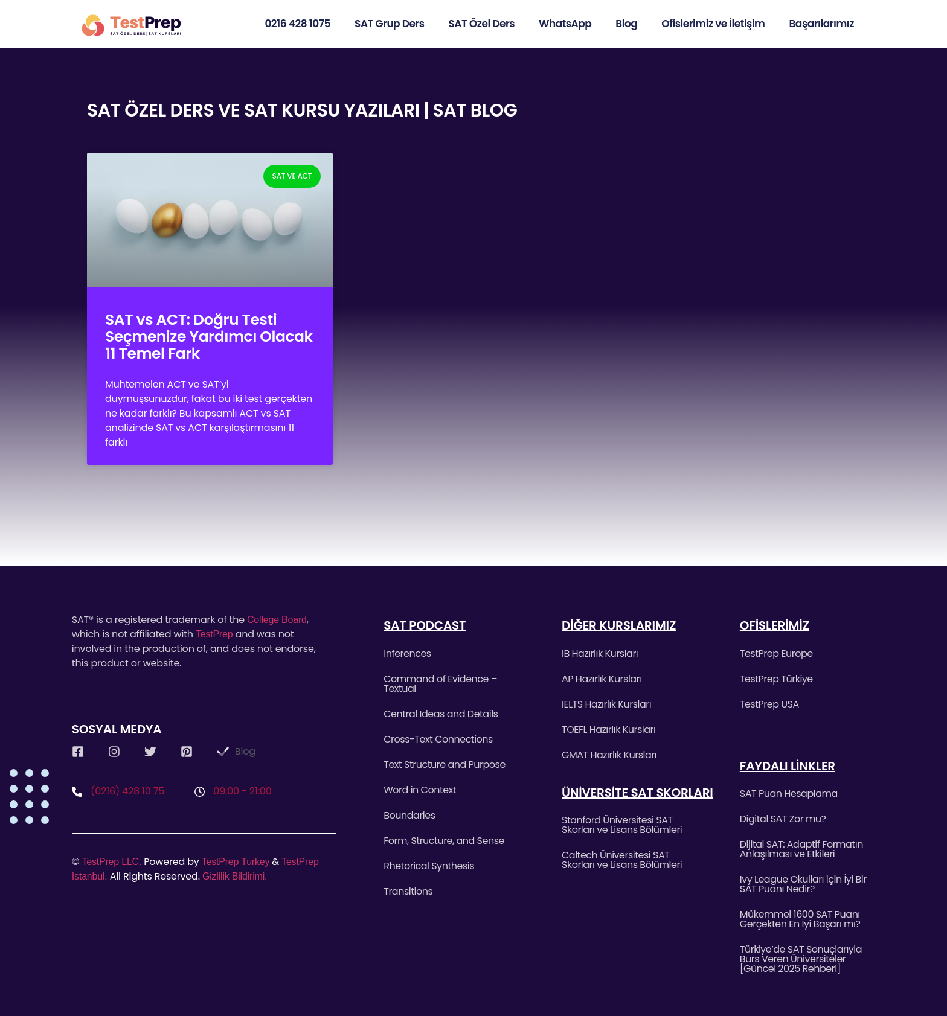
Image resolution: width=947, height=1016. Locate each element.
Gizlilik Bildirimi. (234, 876)
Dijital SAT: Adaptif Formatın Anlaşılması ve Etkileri (801, 849)
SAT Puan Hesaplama (789, 793)
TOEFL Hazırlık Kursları (608, 729)
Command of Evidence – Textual (440, 683)
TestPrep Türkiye (776, 679)
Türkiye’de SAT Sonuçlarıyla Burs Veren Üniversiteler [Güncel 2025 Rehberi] (801, 959)
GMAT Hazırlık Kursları (609, 755)
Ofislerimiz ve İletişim (713, 23)
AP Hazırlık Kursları (602, 679)
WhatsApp (565, 23)
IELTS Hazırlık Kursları (606, 704)
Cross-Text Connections (438, 739)
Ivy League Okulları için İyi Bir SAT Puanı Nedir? (803, 884)
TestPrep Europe (776, 653)
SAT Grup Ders (389, 23)
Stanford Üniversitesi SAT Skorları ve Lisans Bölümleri (622, 825)
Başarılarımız (821, 23)
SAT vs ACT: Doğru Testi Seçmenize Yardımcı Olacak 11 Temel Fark (208, 336)
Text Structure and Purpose (445, 765)
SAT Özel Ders (482, 23)
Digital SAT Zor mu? (783, 819)
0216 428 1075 (297, 23)
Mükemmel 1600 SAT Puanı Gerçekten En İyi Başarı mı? (800, 919)
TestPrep (214, 634)
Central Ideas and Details (441, 714)
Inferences (407, 653)
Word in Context (420, 790)
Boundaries (409, 815)
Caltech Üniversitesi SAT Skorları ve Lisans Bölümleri (622, 860)
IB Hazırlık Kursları (600, 653)
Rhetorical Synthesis (429, 866)
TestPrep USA (769, 704)
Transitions (408, 891)
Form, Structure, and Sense (444, 841)
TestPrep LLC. (111, 862)
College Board (277, 620)
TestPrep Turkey (236, 862)
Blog (626, 23)
